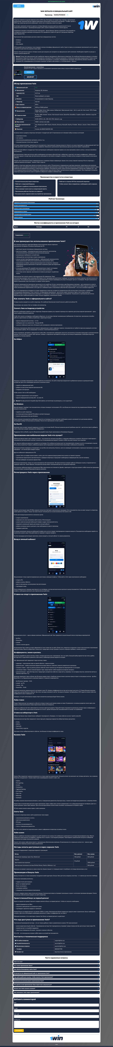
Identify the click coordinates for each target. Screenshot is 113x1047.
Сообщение (17, 1021)
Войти (94, 6)
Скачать (29, 73)
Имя (15, 1003)
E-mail (15, 1009)
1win (36, 88)
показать (26, 235)
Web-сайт (16, 1015)
